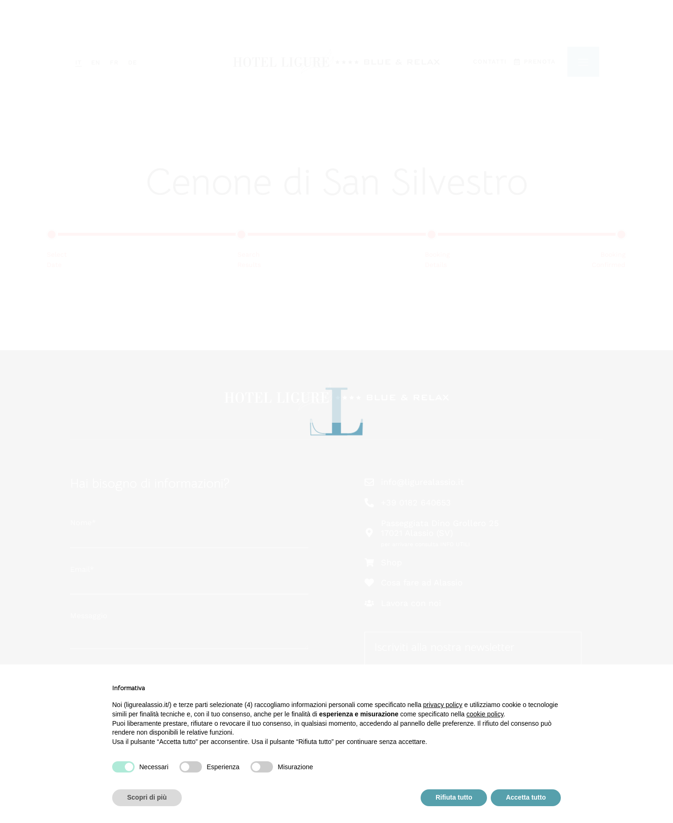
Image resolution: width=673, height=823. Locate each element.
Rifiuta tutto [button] (454, 797)
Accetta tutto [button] (526, 797)
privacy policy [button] (442, 704)
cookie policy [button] (484, 714)
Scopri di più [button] (147, 797)
